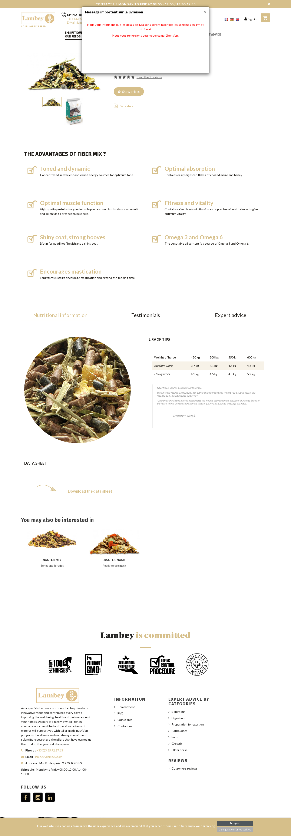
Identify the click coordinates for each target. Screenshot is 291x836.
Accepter (235, 823)
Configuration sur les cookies (235, 829)
